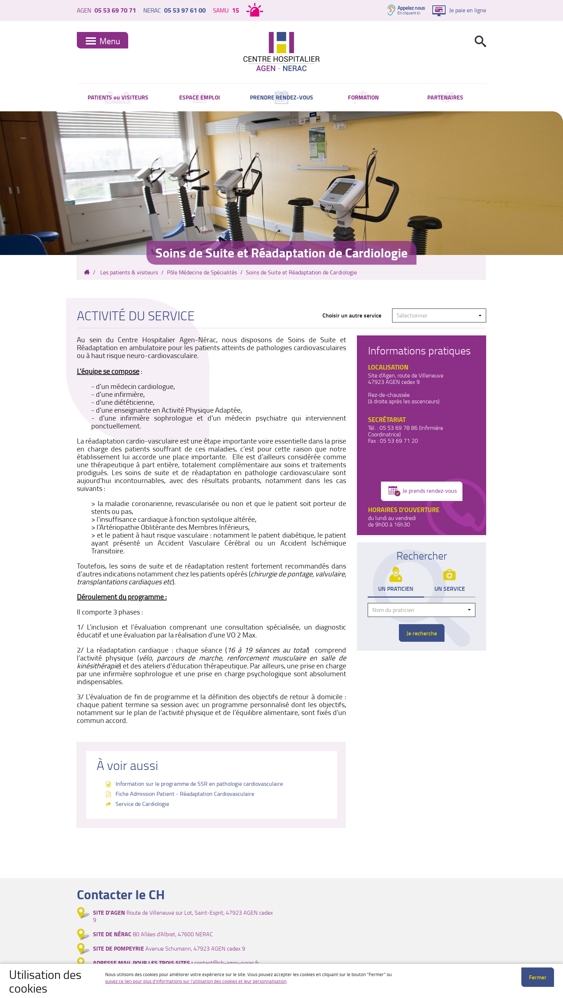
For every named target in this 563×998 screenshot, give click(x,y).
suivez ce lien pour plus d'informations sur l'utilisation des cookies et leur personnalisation (196, 981)
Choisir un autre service (351, 315)
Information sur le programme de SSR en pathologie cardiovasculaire (199, 784)
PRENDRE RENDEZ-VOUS (281, 97)
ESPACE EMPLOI (199, 97)
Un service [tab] (449, 588)
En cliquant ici (408, 13)
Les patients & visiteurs (129, 272)
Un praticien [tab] (395, 588)
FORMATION (363, 97)
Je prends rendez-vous (422, 491)
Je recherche (421, 633)
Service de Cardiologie (142, 804)
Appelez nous (411, 7)
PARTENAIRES (445, 97)
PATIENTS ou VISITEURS (118, 97)
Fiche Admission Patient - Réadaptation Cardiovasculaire (185, 794)
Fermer (537, 977)
